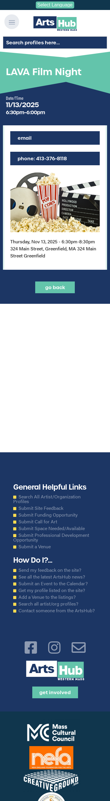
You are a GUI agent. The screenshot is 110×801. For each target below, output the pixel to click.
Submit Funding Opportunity (48, 514)
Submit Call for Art (37, 521)
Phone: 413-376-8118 (42, 158)
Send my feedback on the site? (49, 570)
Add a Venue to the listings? (47, 597)
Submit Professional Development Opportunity (51, 537)
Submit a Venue (34, 546)
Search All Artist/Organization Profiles (47, 499)
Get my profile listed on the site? (51, 590)
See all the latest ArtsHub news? (51, 576)
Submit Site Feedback (40, 508)
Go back (55, 287)
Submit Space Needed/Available (51, 528)
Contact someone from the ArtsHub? (56, 610)
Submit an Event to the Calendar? (53, 583)
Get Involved (55, 692)
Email (25, 138)
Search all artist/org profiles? (48, 603)
